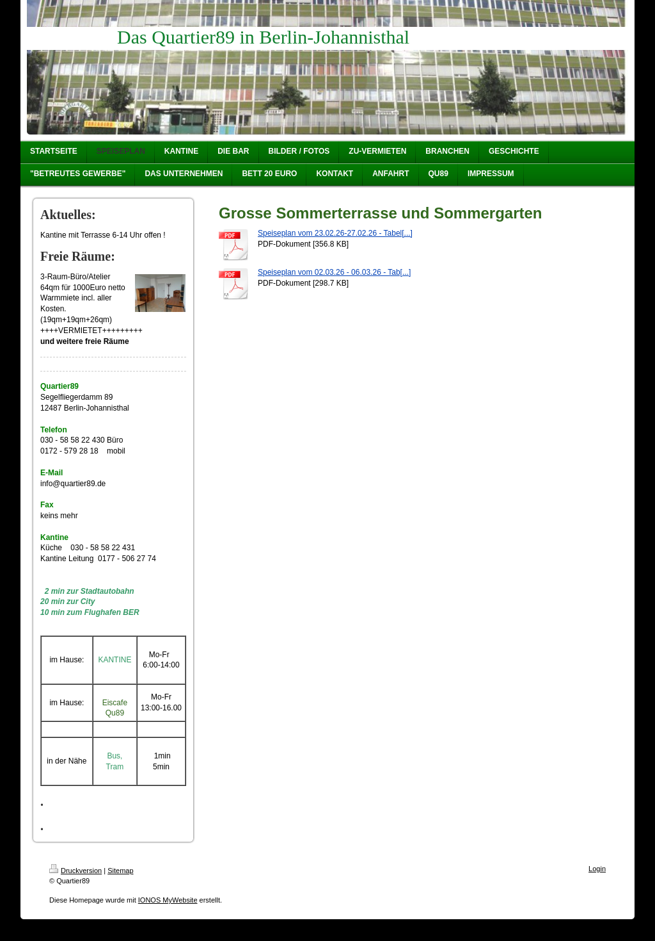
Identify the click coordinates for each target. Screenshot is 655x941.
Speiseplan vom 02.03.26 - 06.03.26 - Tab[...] (334, 272)
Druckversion (75, 870)
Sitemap (120, 870)
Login (597, 868)
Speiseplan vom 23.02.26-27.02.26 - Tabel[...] (335, 233)
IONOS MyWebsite (168, 900)
